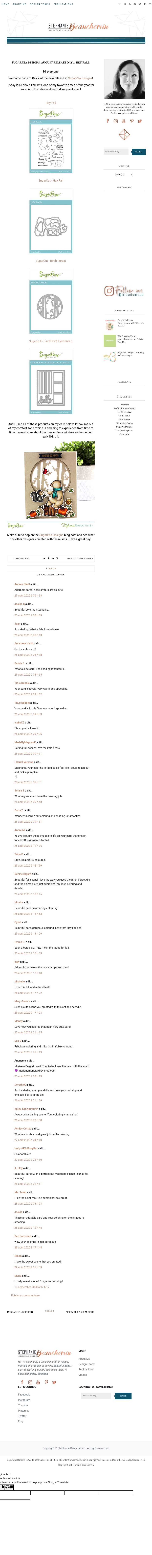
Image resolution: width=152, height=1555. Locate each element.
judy (16, 961)
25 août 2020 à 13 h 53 (28, 913)
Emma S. (19, 942)
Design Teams (40, 4)
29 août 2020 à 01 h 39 (28, 1267)
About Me (20, 4)
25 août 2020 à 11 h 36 (28, 845)
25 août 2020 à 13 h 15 (28, 894)
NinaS (18, 1256)
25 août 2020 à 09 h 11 (28, 753)
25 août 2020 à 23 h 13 (28, 1076)
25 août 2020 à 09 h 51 (28, 821)
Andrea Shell (22, 584)
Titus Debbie (22, 683)
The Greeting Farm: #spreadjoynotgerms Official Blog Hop (130, 339)
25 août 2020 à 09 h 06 (28, 734)
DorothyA (20, 1084)
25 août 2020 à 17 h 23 (28, 1012)
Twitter (22, 1416)
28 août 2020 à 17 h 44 (28, 1247)
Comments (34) (21, 558)
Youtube (23, 1405)
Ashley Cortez (22, 1128)
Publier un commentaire (25, 1295)
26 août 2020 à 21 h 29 (28, 1100)
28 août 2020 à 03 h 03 (28, 1203)
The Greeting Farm (124, 430)
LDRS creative (124, 412)
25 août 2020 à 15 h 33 (28, 953)
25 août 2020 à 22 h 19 (28, 1052)
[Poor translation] (9, 1487)
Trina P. (18, 854)
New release (124, 419)
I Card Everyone (23, 762)
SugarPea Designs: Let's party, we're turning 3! (131, 354)
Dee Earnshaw (23, 1236)
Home (5, 4)
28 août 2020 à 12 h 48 (28, 1227)
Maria (17, 1275)
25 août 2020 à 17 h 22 (28, 993)
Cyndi (17, 922)
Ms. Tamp (20, 1192)
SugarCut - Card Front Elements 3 (51, 341)
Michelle (19, 981)
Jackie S (19, 604)
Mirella (18, 902)
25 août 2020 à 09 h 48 (28, 802)
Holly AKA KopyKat (25, 1148)
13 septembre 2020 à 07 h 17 (31, 1287)
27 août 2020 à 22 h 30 (28, 1159)
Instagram (24, 1400)
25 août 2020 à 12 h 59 (28, 865)
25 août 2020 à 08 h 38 (28, 654)
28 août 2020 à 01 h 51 (28, 1183)
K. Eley (18, 1168)
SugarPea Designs (80, 78)
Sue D (17, 1040)
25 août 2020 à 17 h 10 (28, 973)
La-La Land (124, 415)
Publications (63, 4)
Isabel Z (19, 722)
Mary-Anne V (22, 1001)
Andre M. (19, 830)
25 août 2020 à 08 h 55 (28, 674)
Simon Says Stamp (124, 423)
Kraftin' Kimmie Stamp (124, 408)
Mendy (18, 1021)
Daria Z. (19, 810)
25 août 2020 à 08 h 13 (28, 635)
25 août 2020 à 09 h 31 (28, 782)
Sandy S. (19, 663)
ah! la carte (124, 434)
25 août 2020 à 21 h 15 (28, 1032)
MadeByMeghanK (25, 742)
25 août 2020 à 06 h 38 (28, 595)
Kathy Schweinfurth (26, 1108)
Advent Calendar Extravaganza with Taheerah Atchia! (131, 323)
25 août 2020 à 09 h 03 (28, 714)
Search (138, 152)
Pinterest (23, 1410)
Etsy (20, 1421)
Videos (83, 1374)
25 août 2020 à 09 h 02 (28, 694)
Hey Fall (51, 103)
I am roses (124, 404)
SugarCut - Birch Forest (51, 260)
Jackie (18, 1212)
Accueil (49, 1311)
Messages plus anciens (80, 1312)
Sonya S (19, 790)
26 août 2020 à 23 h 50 (28, 1120)
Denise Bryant (22, 874)
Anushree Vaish (23, 643)
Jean (17, 623)
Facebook (24, 1394)
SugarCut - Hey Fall (50, 180)
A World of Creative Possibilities (42, 1460)
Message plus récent (20, 1312)
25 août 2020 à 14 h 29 (28, 933)
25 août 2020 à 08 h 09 (28, 615)
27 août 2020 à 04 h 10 (28, 1140)
